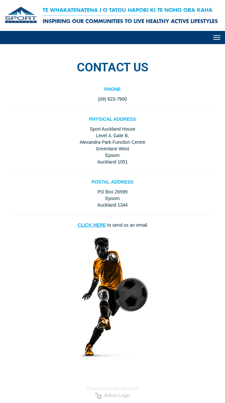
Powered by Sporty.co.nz (112, 388)
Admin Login (112, 395)
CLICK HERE (92, 225)
